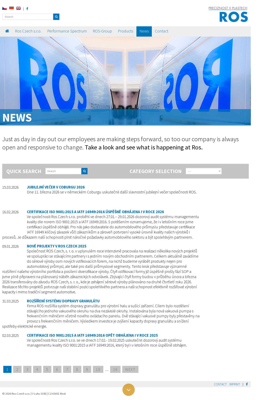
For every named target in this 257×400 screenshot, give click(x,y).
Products (125, 31)
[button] (56, 17)
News (144, 31)
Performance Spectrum (67, 31)
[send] (99, 171)
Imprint (234, 384)
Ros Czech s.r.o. (28, 31)
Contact (161, 31)
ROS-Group (102, 31)
